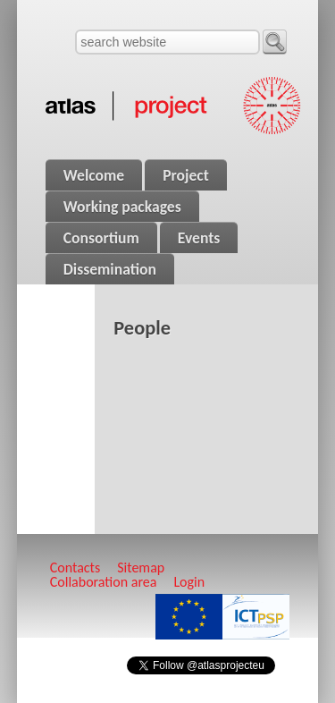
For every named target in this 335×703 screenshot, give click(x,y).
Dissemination (109, 269)
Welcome (93, 175)
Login (189, 581)
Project (186, 175)
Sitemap (140, 567)
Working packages (122, 206)
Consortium (101, 238)
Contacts (75, 567)
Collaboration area (103, 581)
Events (199, 238)
